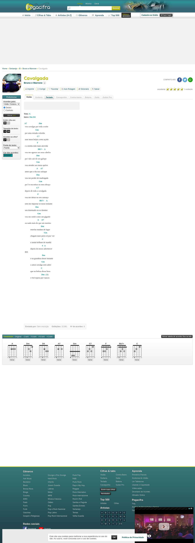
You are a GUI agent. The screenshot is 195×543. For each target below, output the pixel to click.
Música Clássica (54, 499)
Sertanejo (13, 69)
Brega (25, 492)
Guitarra (103, 478)
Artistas (103, 503)
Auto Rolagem (68, 89)
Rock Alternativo (79, 492)
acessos (126, 15)
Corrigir (41, 89)
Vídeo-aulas (137, 488)
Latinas (51, 489)
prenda (98, 15)
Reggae (76, 489)
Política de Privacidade (133, 537)
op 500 (113, 15)
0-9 (120, 524)
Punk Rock (77, 482)
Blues (25, 485)
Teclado (49, 97)
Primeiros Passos (139, 475)
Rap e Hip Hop (79, 485)
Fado (25, 502)
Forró (25, 506)
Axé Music (27, 478)
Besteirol (26, 482)
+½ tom (41, 337)
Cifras (116, 503)
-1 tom (26, 337)
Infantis (51, 482)
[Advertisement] (97, 41)
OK (114, 537)
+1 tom (49, 337)
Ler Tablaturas (138, 481)
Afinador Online (138, 495)
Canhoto (8, 110)
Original (18, 337)
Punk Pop (77, 475)
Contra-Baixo (121, 475)
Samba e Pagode (80, 502)
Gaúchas (27, 512)
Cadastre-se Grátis (150, 15)
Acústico (26, 475)
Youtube (47, 529)
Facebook (32, 529)
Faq (133, 503)
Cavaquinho (105, 485)
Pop (49, 506)
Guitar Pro (120, 485)
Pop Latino (52, 512)
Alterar (11, 115)
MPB (50, 495)
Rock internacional (80, 495)
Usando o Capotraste (141, 485)
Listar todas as (44, 82)
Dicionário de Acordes (141, 492)
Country (26, 495)
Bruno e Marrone (29, 69)
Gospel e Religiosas (31, 516)
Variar (12, 360)
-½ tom (33, 337)
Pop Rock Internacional (57, 516)
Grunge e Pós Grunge (57, 475)
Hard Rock (52, 478)
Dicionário (83, 89)
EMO (25, 499)
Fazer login (166, 15)
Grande (191, 508)
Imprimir (29, 89)
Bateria (119, 481)
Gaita (118, 478)
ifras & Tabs (43, 15)
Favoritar (53, 89)
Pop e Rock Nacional (56, 509)
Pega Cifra (38, 6)
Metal (50, 492)
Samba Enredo (79, 506)
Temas (75, 512)
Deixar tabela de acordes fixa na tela (177, 336)
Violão (29, 97)
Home (4, 69)
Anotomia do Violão (140, 478)
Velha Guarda (78, 516)
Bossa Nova (28, 489)
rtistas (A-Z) (63, 15)
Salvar (96, 89)
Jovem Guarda (54, 485)
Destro (7, 108)
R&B (74, 478)
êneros (81, 15)
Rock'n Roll (77, 499)
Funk (25, 509)
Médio (189, 508)
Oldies (50, 502)
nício (26, 15)
